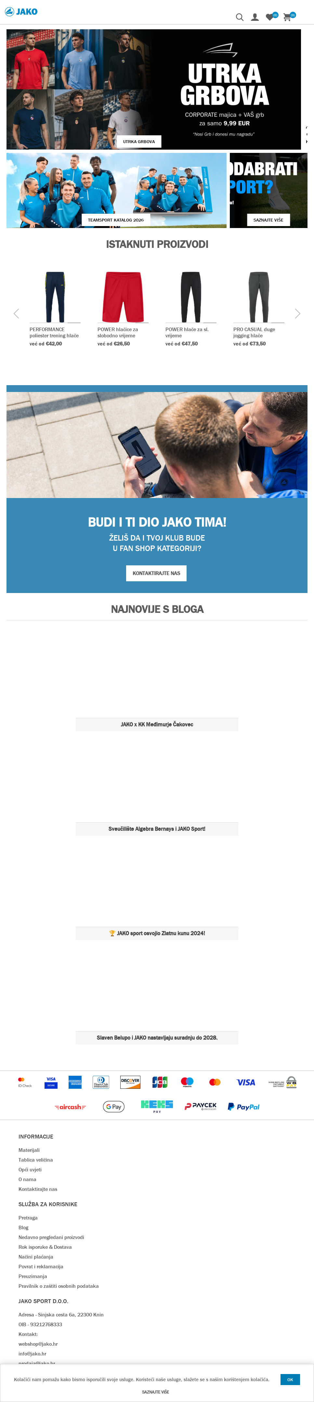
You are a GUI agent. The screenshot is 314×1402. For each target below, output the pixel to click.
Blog (23, 1165)
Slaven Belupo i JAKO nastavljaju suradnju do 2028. (157, 975)
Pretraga (28, 1155)
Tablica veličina (36, 1097)
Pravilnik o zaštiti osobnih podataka (59, 1223)
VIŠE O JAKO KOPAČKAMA (258, 104)
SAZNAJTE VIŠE (233, 158)
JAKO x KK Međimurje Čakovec (157, 662)
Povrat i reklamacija (41, 1204)
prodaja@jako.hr (37, 1301)
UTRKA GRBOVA (96, 104)
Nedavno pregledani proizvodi (51, 1175)
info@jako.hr (32, 1291)
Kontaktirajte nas (38, 1127)
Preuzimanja (33, 1214)
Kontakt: (28, 1272)
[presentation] (16, 252)
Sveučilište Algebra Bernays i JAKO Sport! (157, 766)
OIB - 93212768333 (40, 1262)
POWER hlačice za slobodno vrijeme (118, 270)
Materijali (29, 1088)
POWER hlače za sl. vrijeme (187, 270)
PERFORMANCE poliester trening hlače (54, 270)
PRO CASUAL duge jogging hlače (254, 270)
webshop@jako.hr (38, 1281)
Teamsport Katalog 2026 (80, 158)
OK (290, 1379)
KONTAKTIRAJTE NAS (156, 511)
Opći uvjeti (30, 1107)
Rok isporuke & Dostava (45, 1184)
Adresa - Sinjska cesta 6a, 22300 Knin (61, 1252)
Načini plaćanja (36, 1194)
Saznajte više (155, 1392)
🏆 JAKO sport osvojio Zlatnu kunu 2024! (157, 871)
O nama (27, 1117)
